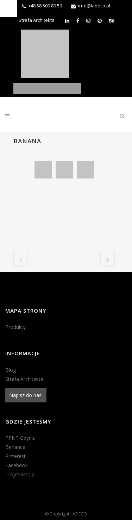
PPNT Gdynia (20, 437)
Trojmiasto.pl (20, 474)
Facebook (16, 465)
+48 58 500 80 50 (45, 5)
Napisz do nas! (26, 395)
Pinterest (15, 456)
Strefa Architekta (37, 20)
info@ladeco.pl (94, 5)
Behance (15, 447)
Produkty (15, 327)
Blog (10, 369)
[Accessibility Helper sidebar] (8, 8)
